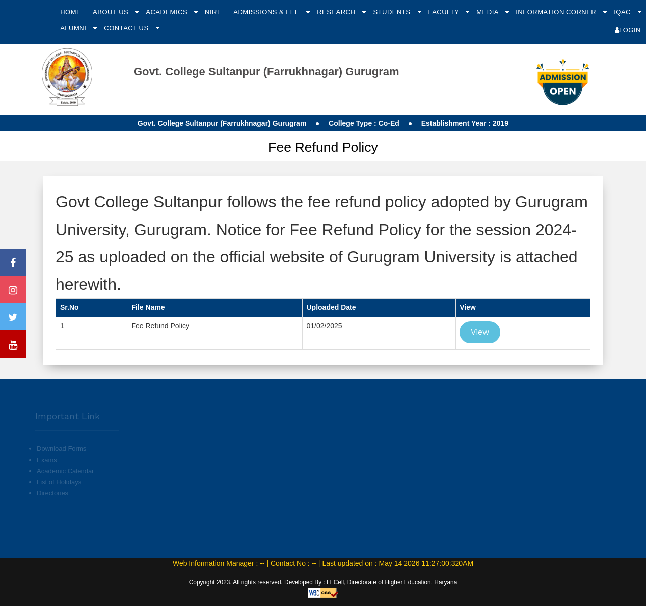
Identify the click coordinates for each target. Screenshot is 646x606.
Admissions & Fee (267, 12)
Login (628, 30)
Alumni (74, 28)
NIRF (213, 12)
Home (70, 12)
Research (337, 12)
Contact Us (127, 28)
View (480, 332)
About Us (111, 12)
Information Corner (557, 12)
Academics (167, 12)
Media (488, 12)
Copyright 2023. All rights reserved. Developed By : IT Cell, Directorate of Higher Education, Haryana (323, 582)
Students (392, 12)
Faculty (444, 12)
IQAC (623, 12)
